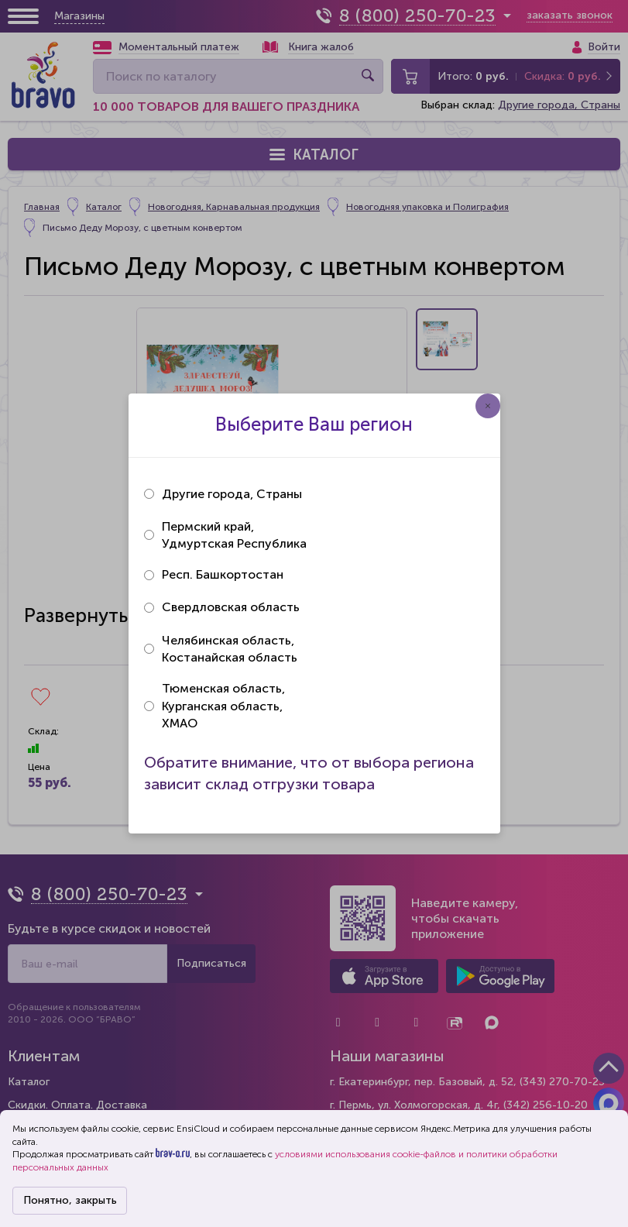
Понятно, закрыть (70, 1200)
